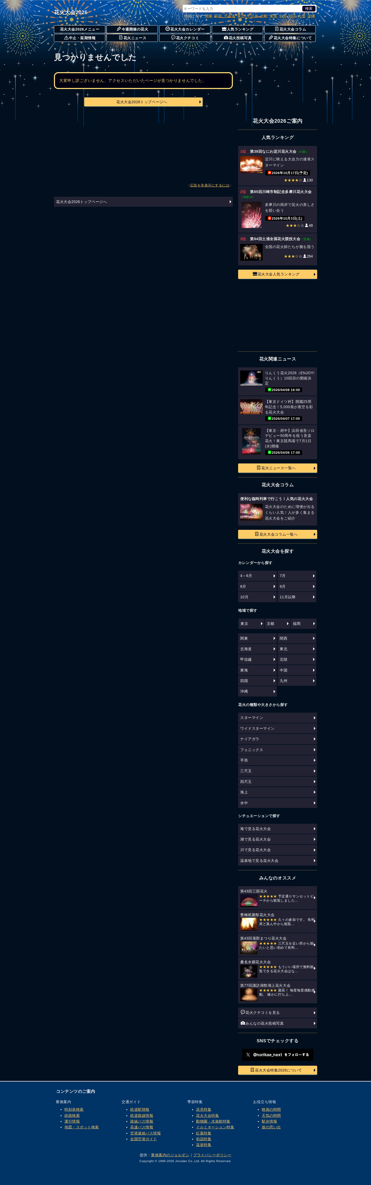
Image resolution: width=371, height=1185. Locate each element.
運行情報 (72, 1121)
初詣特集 (203, 1139)
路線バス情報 (141, 1121)
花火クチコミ (185, 37)
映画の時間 (271, 1109)
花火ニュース (132, 37)
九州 (302, 16)
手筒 (244, 760)
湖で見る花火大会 (255, 839)
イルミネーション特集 (215, 1127)
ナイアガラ (249, 739)
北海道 (229, 16)
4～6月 (246, 576)
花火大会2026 (71, 12)
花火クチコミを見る (260, 1012)
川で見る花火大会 (255, 850)
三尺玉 (246, 771)
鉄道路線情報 (141, 1115)
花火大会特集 (207, 1115)
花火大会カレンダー (185, 29)
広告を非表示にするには (209, 185)
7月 (283, 576)
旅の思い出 (271, 1127)
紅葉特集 (203, 1133)
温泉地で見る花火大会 (259, 860)
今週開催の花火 (132, 29)
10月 (244, 597)
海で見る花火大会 (255, 829)
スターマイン (251, 717)
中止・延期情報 (80, 37)
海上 (244, 792)
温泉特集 (203, 1145)
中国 (283, 16)
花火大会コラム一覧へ (276, 534)
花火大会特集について (290, 37)
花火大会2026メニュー (79, 29)
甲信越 (252, 16)
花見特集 (203, 1109)
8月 (243, 586)
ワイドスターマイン (257, 728)
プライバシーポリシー (212, 1155)
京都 (270, 623)
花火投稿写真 (238, 37)
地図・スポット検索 (81, 1127)
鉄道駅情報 (139, 1109)
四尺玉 (246, 781)
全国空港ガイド (143, 1139)
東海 (273, 16)
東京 (244, 623)
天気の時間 (271, 1115)
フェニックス (251, 750)
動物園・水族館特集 (213, 1121)
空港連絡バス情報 (145, 1133)
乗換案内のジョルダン (170, 1155)
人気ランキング (238, 29)
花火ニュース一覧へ (276, 467)
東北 (241, 16)
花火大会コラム (290, 29)
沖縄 (311, 16)
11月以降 (287, 597)
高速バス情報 (141, 1127)
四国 (292, 16)
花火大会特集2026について (276, 1070)
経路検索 (72, 1115)
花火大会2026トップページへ (141, 102)
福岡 (296, 623)
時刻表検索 (74, 1109)
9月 (283, 586)
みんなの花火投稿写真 (262, 1023)
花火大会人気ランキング (276, 273)
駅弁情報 (269, 1121)
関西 (218, 16)
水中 (244, 803)
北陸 (264, 16)
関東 (209, 16)
